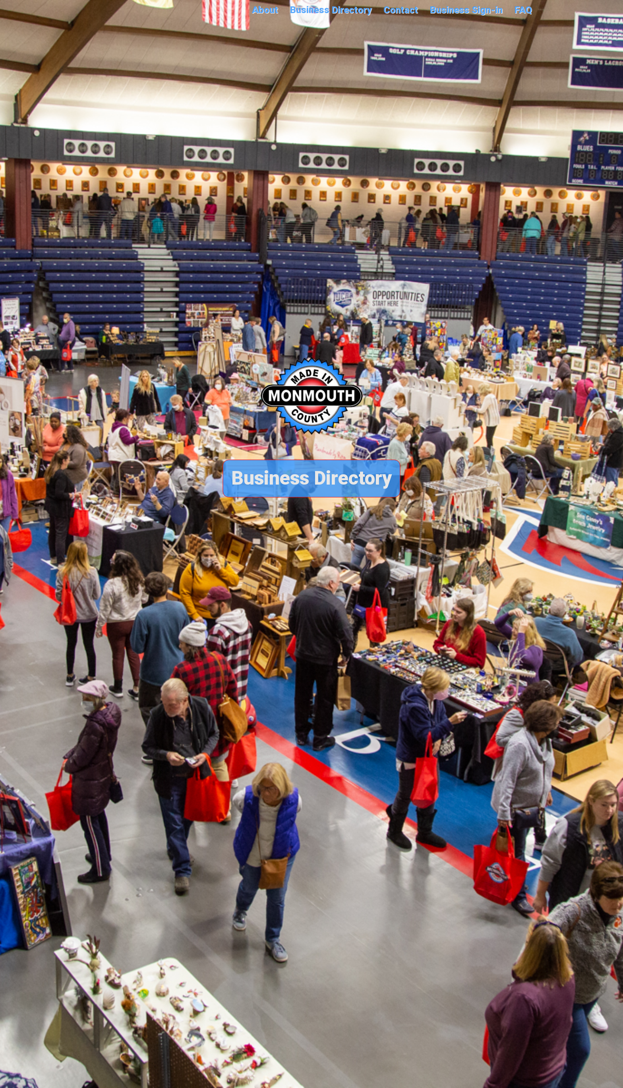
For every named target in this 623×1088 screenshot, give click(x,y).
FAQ (523, 10)
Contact (400, 10)
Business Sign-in (466, 10)
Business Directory (330, 10)
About (265, 10)
